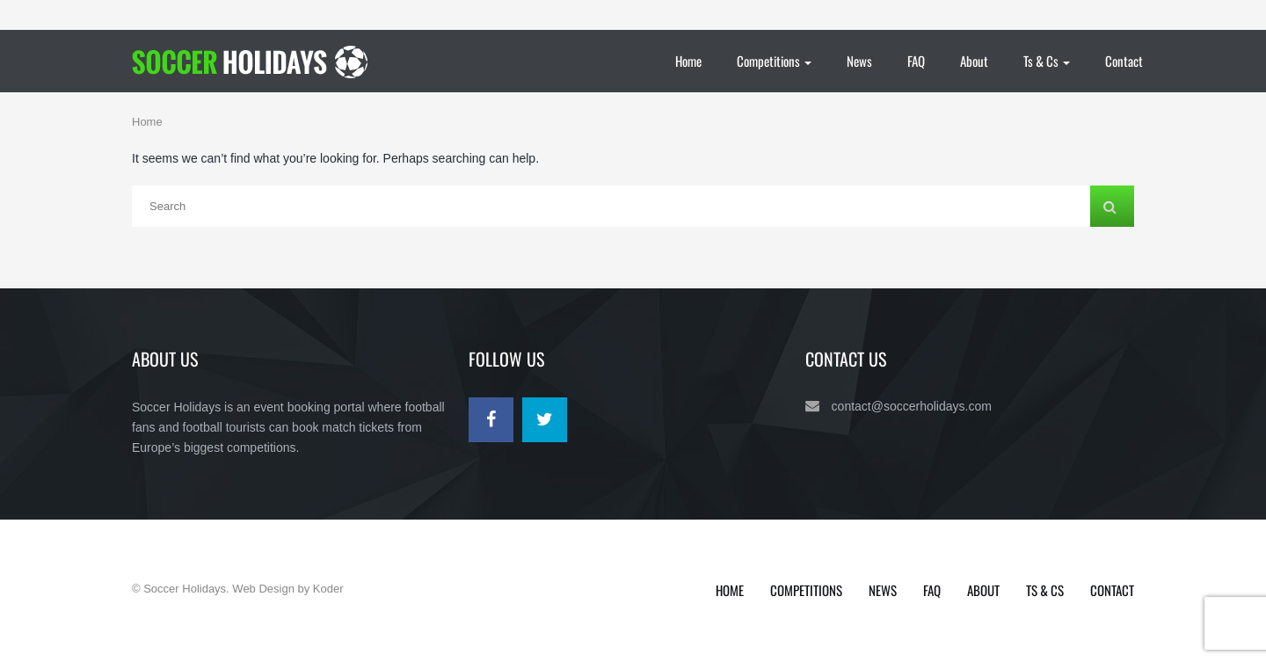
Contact (1124, 60)
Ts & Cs (1046, 60)
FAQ (916, 60)
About (974, 60)
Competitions (774, 60)
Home (688, 60)
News (859, 60)
